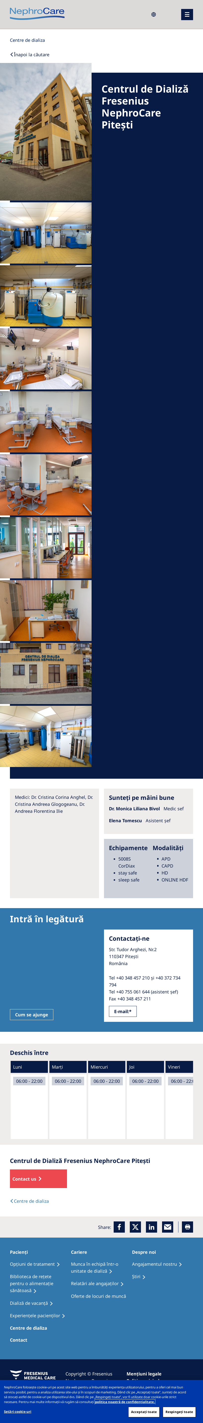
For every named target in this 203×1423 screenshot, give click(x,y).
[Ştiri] (141, 1276)
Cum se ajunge (31, 1015)
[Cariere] (81, 1252)
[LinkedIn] (151, 1227)
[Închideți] (195, 1387)
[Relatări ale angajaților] (99, 1283)
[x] (135, 1227)
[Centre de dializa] (31, 1327)
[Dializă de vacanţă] (34, 1303)
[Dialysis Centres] (27, 40)
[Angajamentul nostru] (159, 1264)
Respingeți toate (179, 1412)
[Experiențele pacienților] (40, 1315)
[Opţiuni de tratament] (37, 1264)
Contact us (24, 1179)
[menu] (187, 14)
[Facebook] (119, 1227)
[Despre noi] (146, 1252)
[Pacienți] (21, 1252)
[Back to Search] (29, 54)
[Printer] (187, 1227)
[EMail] (167, 1227)
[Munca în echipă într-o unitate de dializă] (101, 1267)
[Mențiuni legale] (146, 1373)
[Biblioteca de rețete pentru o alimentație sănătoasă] (40, 1283)
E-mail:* (123, 1011)
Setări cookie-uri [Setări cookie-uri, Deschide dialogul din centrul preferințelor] (17, 1411)
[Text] (29, 1201)
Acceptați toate (144, 1412)
